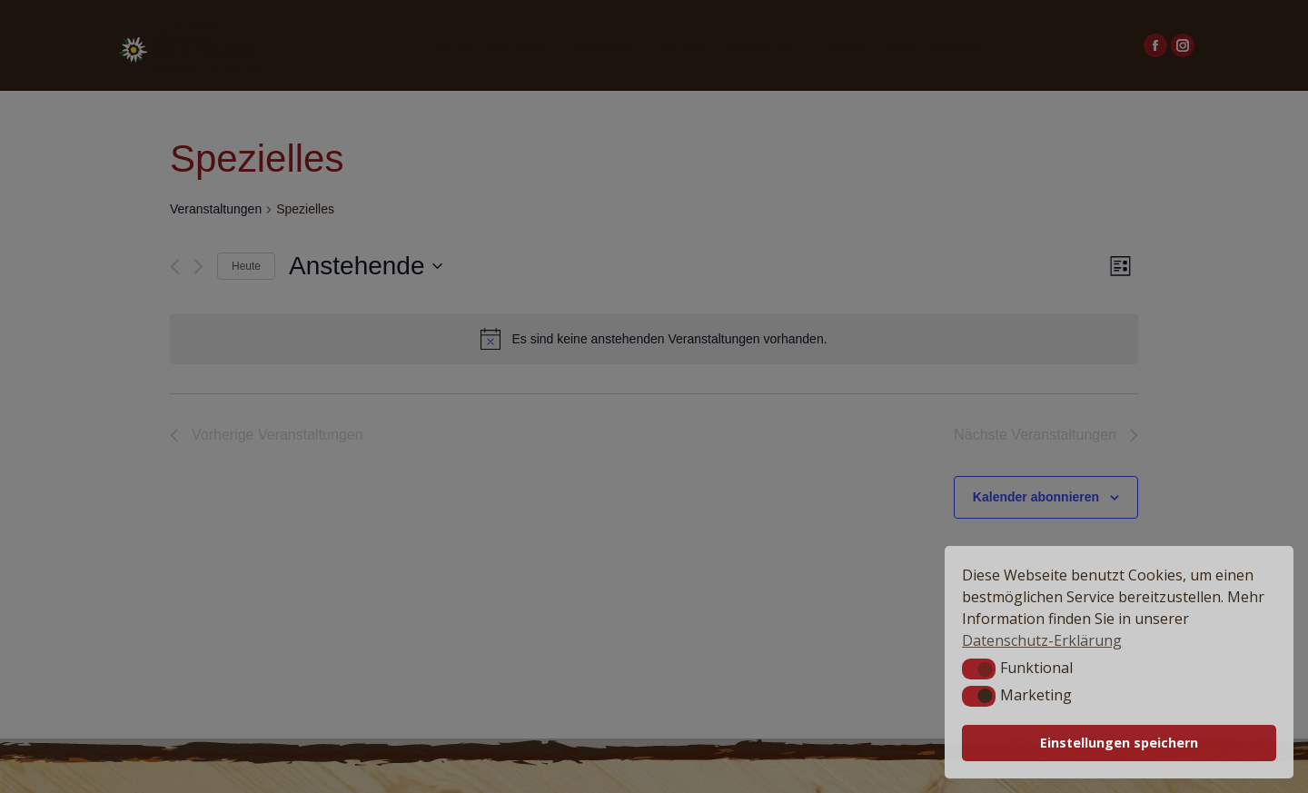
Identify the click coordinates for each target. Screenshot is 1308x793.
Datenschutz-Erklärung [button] (1042, 640)
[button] (979, 669)
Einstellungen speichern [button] (1119, 742)
